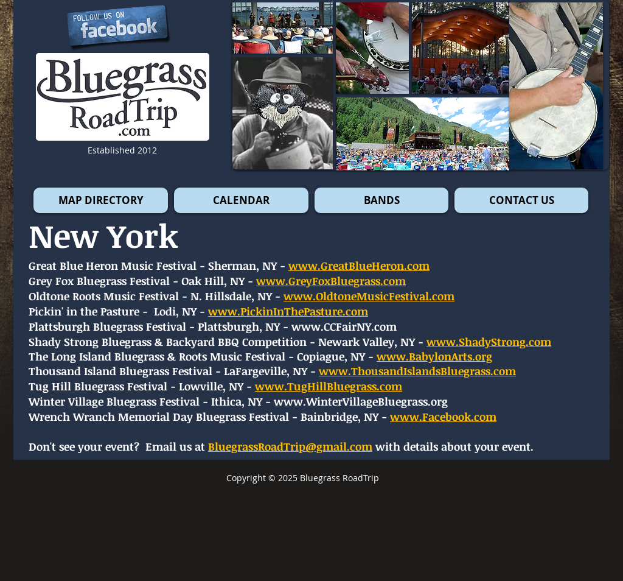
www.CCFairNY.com (344, 326)
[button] (556, 85)
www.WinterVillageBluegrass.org (361, 401)
